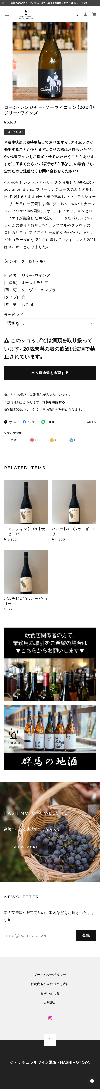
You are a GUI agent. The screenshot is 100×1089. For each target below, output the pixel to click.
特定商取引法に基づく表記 (50, 984)
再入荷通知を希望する (50, 373)
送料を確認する (53, 402)
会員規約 (50, 1002)
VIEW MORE (26, 847)
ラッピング (13, 315)
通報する (91, 422)
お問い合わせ (50, 993)
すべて (14, 440)
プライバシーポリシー (50, 974)
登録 (86, 935)
